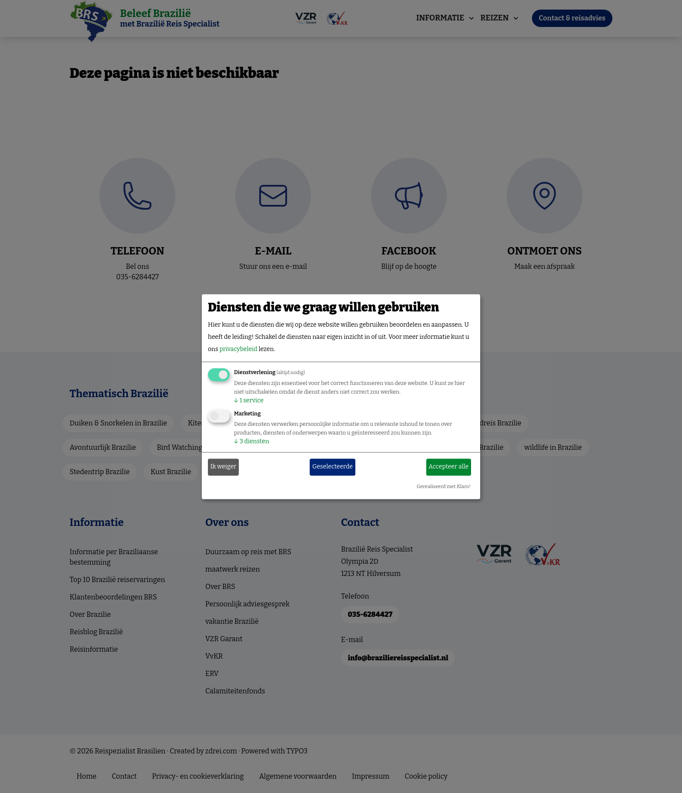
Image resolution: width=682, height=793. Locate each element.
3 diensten (251, 441)
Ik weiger (224, 467)
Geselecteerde (332, 467)
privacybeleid (238, 349)
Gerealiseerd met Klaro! (444, 486)
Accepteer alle (448, 467)
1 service (249, 400)
